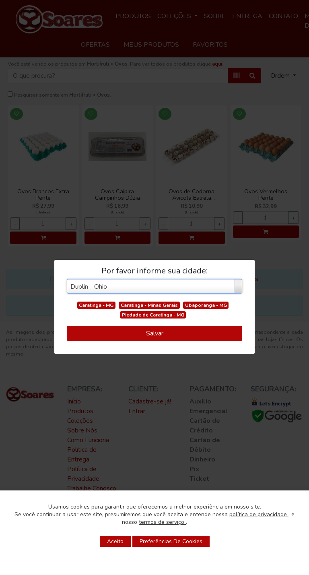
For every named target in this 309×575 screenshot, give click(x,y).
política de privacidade (258, 514)
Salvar (154, 333)
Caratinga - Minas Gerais (149, 305)
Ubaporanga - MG (206, 305)
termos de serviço (162, 522)
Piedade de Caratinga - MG (153, 315)
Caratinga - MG (96, 305)
